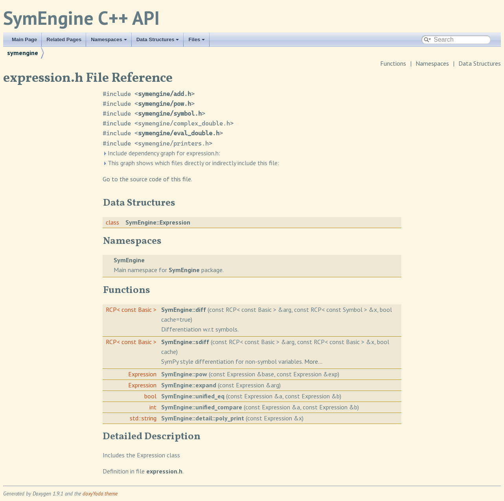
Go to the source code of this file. (147, 179)
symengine (22, 53)
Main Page (24, 39)
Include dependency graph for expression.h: (161, 153)
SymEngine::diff (183, 309)
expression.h (164, 471)
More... (313, 361)
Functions (393, 63)
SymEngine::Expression (157, 222)
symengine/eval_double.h (178, 133)
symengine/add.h (164, 94)
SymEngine (129, 260)
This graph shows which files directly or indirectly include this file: (191, 163)
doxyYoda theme (100, 493)
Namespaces (109, 39)
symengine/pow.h (164, 103)
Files (196, 39)
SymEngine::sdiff (185, 342)
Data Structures (157, 39)
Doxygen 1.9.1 (48, 493)
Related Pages (63, 39)
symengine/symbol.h (170, 113)
